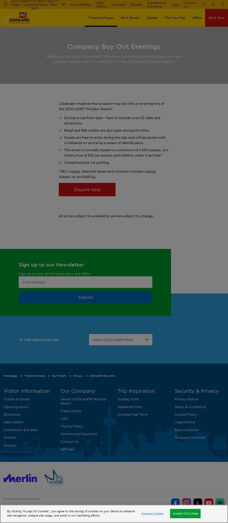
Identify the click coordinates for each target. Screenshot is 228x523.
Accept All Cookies (185, 513)
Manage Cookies (152, 513)
